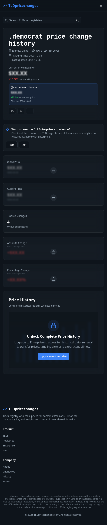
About (6, 466)
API (5, 450)
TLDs (5, 435)
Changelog (9, 471)
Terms (6, 481)
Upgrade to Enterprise (53, 356)
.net (24, 144)
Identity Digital (20, 50)
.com (12, 144)
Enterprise (9, 445)
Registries (8, 440)
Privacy (7, 476)
